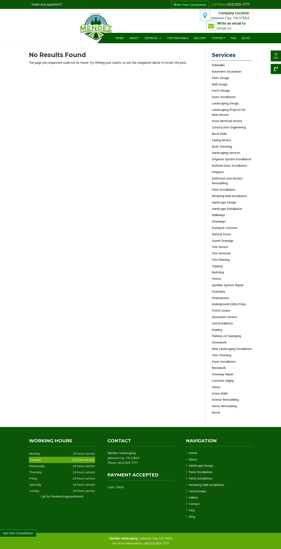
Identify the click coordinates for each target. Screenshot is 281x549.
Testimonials (177, 35)
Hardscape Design (201, 466)
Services (150, 35)
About (134, 35)
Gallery (200, 35)
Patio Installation (200, 478)
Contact (218, 35)
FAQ (233, 35)
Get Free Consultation (190, 5)
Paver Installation (201, 472)
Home (119, 35)
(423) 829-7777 (230, 4)
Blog (246, 35)
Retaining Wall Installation (206, 485)
